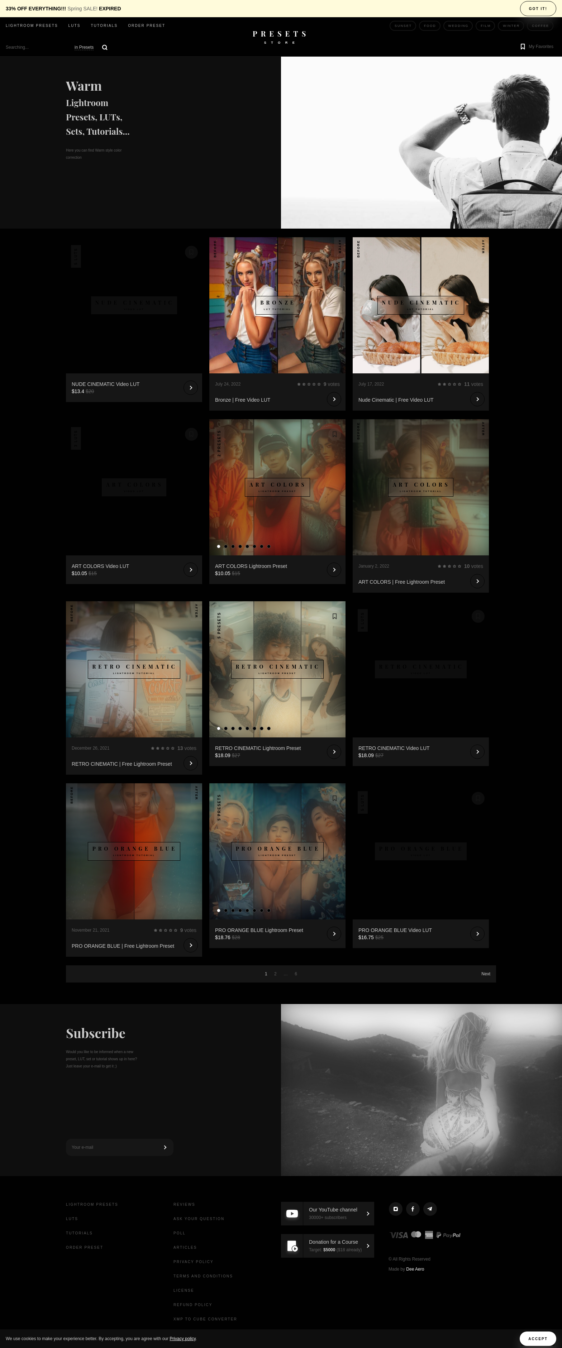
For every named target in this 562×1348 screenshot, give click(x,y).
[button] (536, 47)
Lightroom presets (32, 26)
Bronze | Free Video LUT (242, 400)
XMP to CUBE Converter (205, 1319)
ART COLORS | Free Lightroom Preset (401, 582)
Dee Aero (415, 1269)
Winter (511, 26)
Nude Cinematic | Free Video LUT (396, 400)
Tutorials (104, 26)
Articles (185, 1247)
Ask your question (198, 1219)
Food (430, 26)
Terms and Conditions (203, 1276)
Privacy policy (182, 1338)
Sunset (403, 26)
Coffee (540, 26)
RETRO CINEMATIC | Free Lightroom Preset (122, 764)
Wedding (458, 26)
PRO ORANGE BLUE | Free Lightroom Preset (123, 946)
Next (485, 973)
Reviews (184, 1204)
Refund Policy (192, 1305)
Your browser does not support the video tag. (134, 271)
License (183, 1290)
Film (486, 26)
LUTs (74, 26)
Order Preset (146, 26)
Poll (179, 1233)
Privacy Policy (193, 1262)
